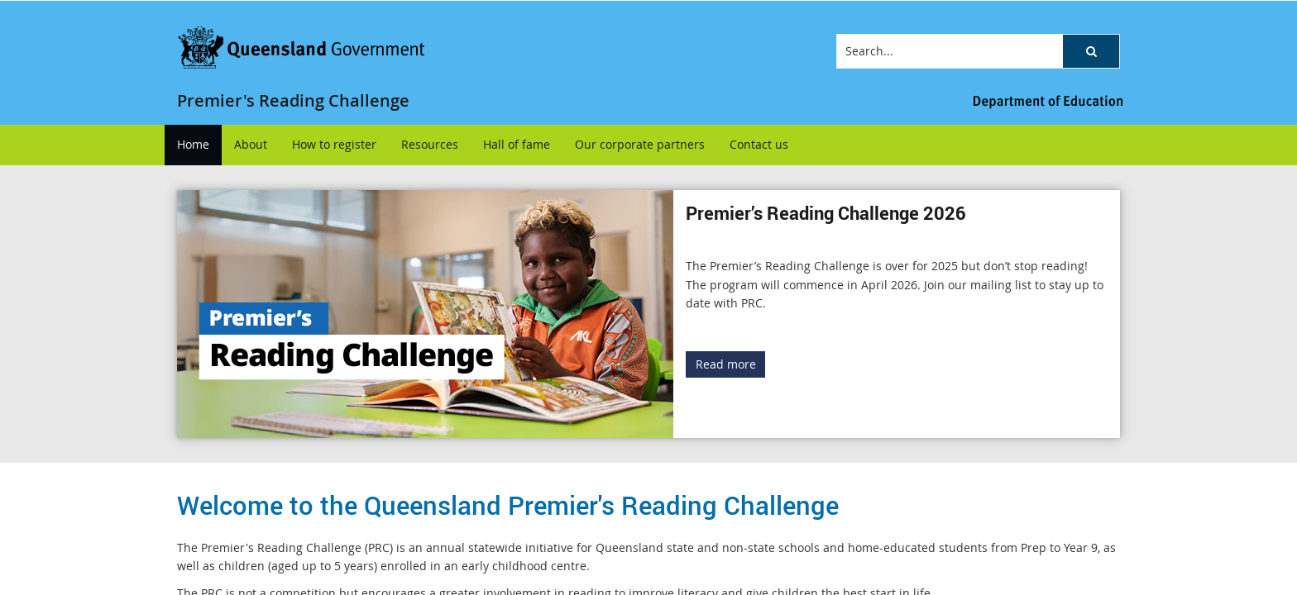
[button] (1091, 51)
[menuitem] (193, 145)
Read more (726, 364)
